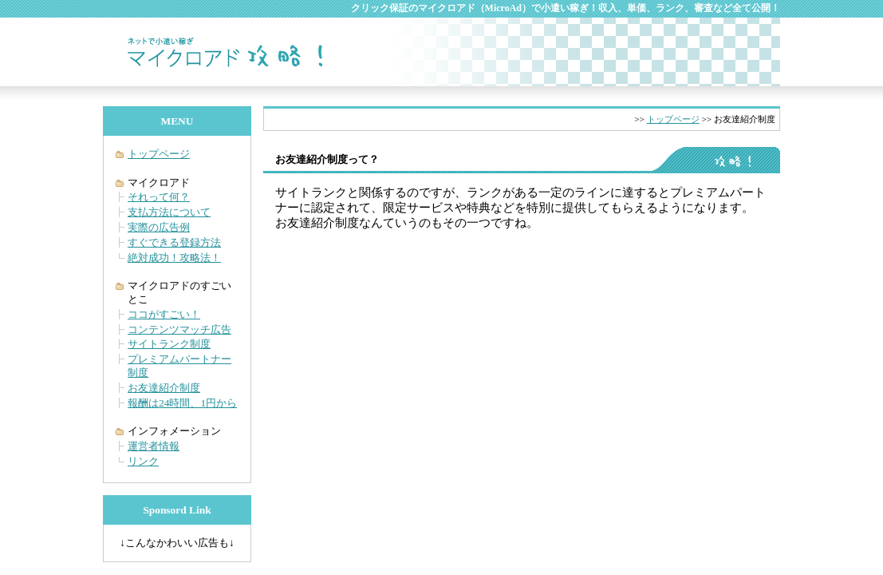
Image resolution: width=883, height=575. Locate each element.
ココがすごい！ (164, 314)
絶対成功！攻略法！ (174, 258)
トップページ (673, 119)
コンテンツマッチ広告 (179, 329)
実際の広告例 (159, 227)
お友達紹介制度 (164, 388)
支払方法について (169, 212)
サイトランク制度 (169, 344)
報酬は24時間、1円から (182, 403)
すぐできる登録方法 (174, 242)
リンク (143, 461)
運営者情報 (153, 446)
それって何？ (159, 197)
